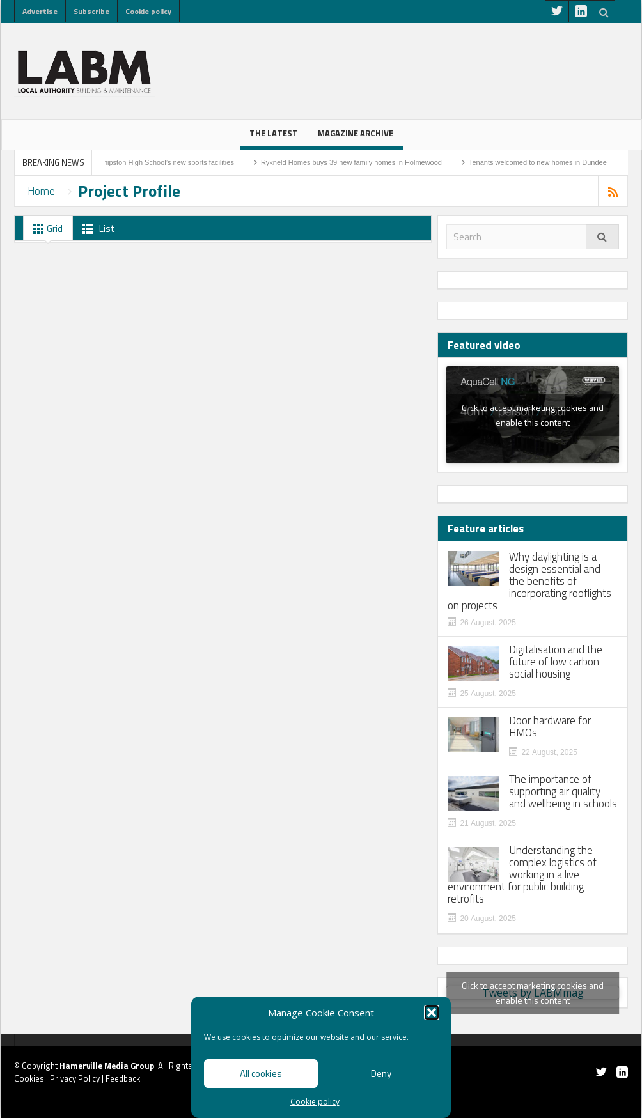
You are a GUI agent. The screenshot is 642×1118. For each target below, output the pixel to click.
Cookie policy (315, 1101)
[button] (431, 1012)
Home (41, 191)
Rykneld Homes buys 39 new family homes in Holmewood (359, 162)
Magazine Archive (355, 138)
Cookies (29, 1078)
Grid (45, 229)
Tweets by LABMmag (532, 992)
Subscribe (91, 11)
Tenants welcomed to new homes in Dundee (546, 162)
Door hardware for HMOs (550, 727)
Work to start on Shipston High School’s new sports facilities (149, 162)
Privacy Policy (75, 1078)
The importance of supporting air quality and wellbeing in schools (563, 791)
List (96, 229)
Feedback (123, 1078)
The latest (274, 138)
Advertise (40, 11)
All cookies (261, 1073)
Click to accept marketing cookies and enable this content (533, 415)
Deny (381, 1073)
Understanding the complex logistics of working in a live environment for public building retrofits (522, 874)
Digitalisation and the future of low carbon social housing (555, 662)
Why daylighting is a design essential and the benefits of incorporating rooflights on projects (529, 581)
